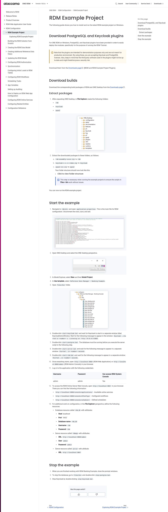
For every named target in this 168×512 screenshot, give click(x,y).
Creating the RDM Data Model (19, 47)
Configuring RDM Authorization (19, 62)
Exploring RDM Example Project (21, 37)
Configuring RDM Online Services (20, 100)
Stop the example (144, 39)
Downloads (159, 3)
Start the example (144, 36)
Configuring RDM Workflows (18, 77)
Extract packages (145, 32)
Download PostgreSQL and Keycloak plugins (152, 24)
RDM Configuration (13, 28)
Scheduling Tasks (14, 81)
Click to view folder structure (70, 173)
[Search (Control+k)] (119, 4)
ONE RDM (52, 10)
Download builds (144, 29)
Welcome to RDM (12, 12)
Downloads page (74, 68)
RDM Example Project (16, 32)
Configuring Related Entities (18, 104)
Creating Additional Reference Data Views (21, 53)
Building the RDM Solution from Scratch (20, 42)
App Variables (13, 85)
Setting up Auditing (15, 89)
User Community (132, 3)
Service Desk (146, 3)
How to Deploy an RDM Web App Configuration (20, 94)
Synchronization (14, 66)
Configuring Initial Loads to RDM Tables (20, 71)
